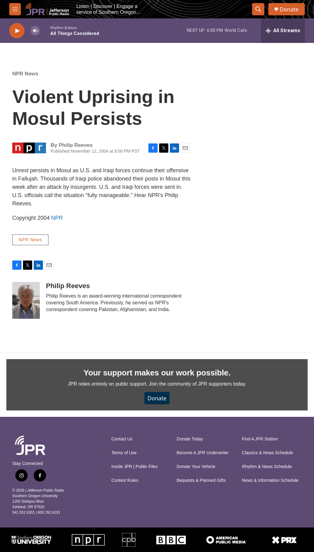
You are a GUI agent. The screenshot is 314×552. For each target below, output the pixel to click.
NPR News (25, 74)
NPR (57, 218)
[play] (17, 30)
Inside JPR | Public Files (134, 466)
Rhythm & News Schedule (267, 466)
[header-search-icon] (258, 9)
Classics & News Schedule (267, 453)
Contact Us (121, 439)
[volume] (35, 31)
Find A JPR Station (260, 439)
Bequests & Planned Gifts (201, 480)
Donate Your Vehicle (196, 466)
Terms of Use (123, 453)
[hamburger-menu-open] (15, 9)
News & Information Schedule (270, 480)
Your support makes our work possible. (157, 372)
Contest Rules (124, 480)
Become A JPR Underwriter (203, 453)
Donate (289, 9)
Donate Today (190, 439)
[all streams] (283, 30)
